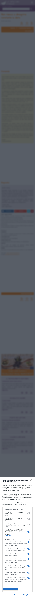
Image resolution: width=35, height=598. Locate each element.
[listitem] (17, 509)
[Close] (31, 480)
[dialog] (17, 537)
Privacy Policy (26, 595)
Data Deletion (8, 595)
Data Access (17, 595)
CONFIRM (10, 589)
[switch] (28, 513)
